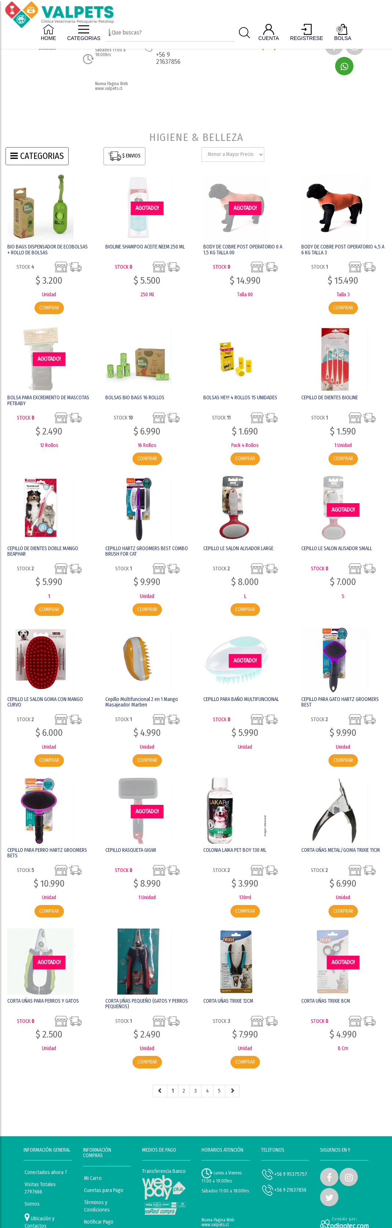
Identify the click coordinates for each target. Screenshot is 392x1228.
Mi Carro (93, 1178)
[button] (344, 66)
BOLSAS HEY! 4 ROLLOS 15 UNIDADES (240, 398)
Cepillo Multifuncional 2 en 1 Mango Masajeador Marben (141, 702)
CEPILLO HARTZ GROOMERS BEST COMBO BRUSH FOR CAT (146, 551)
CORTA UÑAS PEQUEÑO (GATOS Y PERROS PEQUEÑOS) (146, 1004)
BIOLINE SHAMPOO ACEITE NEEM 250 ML (145, 247)
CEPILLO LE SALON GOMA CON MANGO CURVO (45, 702)
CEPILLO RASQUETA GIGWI (130, 850)
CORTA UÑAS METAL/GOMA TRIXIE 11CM (340, 850)
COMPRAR (49, 308)
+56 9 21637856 (284, 1190)
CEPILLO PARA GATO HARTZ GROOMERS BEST (340, 702)
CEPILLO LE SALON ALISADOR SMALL (336, 548)
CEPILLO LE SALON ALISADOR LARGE (238, 548)
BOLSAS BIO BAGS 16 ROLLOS (134, 398)
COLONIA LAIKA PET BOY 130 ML (234, 850)
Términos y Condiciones (97, 1206)
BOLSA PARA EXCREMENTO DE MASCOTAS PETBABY (48, 400)
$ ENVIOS (124, 156)
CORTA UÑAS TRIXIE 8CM (325, 1001)
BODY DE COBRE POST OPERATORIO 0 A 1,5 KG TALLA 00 (242, 249)
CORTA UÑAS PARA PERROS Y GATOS (43, 1001)
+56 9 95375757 (284, 1174)
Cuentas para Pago (103, 1190)
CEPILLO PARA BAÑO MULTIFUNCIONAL (241, 699)
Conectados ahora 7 (46, 1172)
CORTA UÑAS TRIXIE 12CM (228, 1001)
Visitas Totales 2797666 (40, 1188)
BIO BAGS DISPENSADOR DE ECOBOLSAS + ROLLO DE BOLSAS (47, 249)
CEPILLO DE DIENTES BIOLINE (329, 398)
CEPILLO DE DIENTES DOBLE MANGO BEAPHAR (42, 551)
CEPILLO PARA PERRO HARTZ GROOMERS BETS (47, 853)
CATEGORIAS (37, 156)
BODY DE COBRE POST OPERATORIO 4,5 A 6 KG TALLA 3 (342, 249)
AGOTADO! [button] (147, 207)
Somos (32, 1204)
